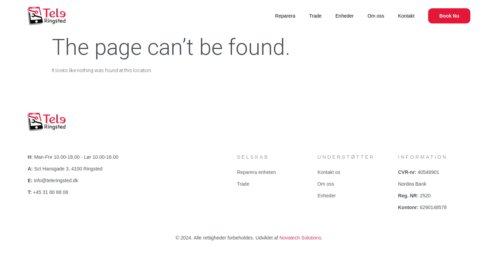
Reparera (285, 16)
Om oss (376, 16)
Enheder (344, 16)
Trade (315, 16)
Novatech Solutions (300, 238)
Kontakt (406, 16)
